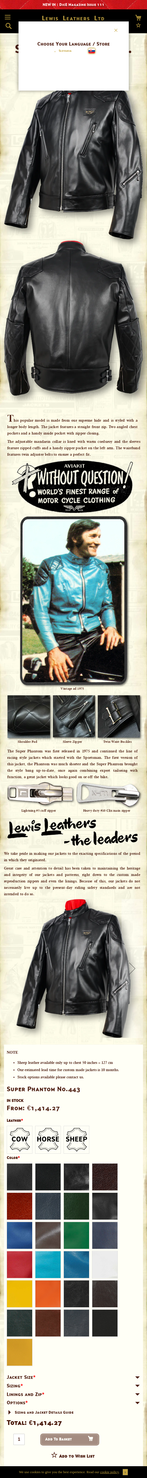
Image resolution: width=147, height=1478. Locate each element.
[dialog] (74, 739)
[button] (62, 51)
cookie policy (109, 1472)
